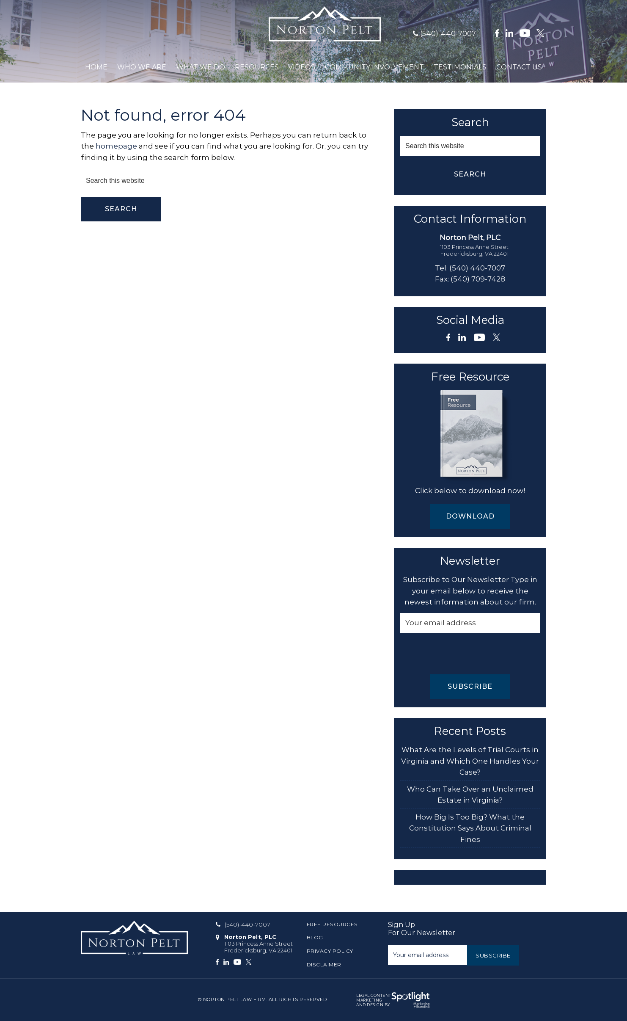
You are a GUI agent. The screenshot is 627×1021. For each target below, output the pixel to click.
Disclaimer (324, 964)
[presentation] (464, 653)
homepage (116, 146)
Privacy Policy (330, 951)
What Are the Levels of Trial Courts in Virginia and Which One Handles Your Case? (470, 760)
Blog (315, 937)
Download (470, 516)
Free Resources (332, 924)
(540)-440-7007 (448, 34)
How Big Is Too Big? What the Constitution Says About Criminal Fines (470, 828)
